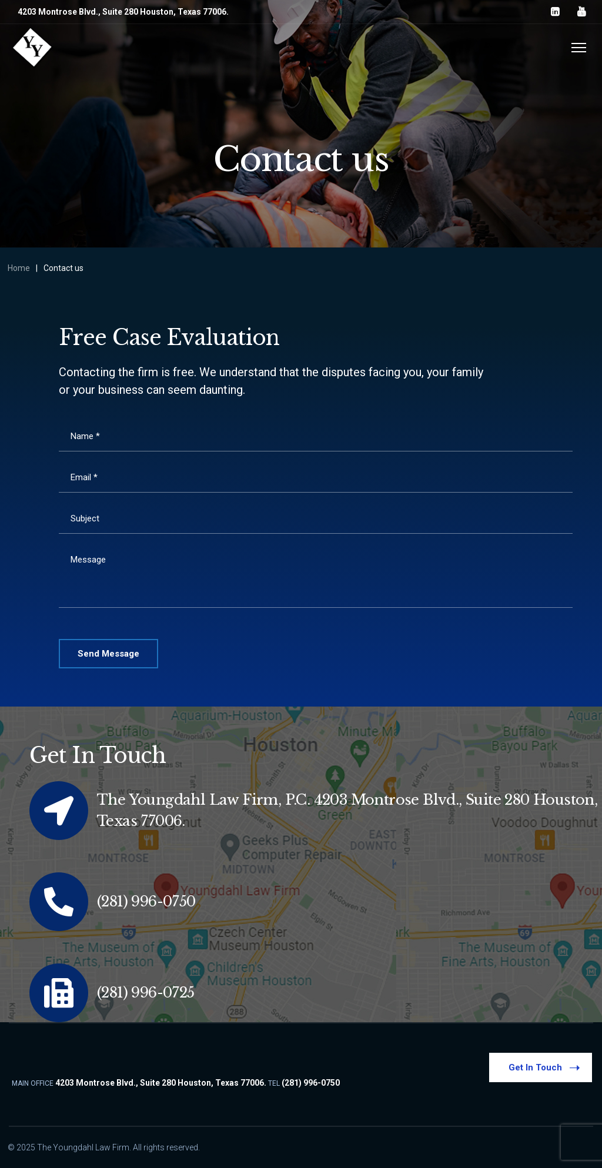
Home (19, 268)
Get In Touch (545, 1067)
